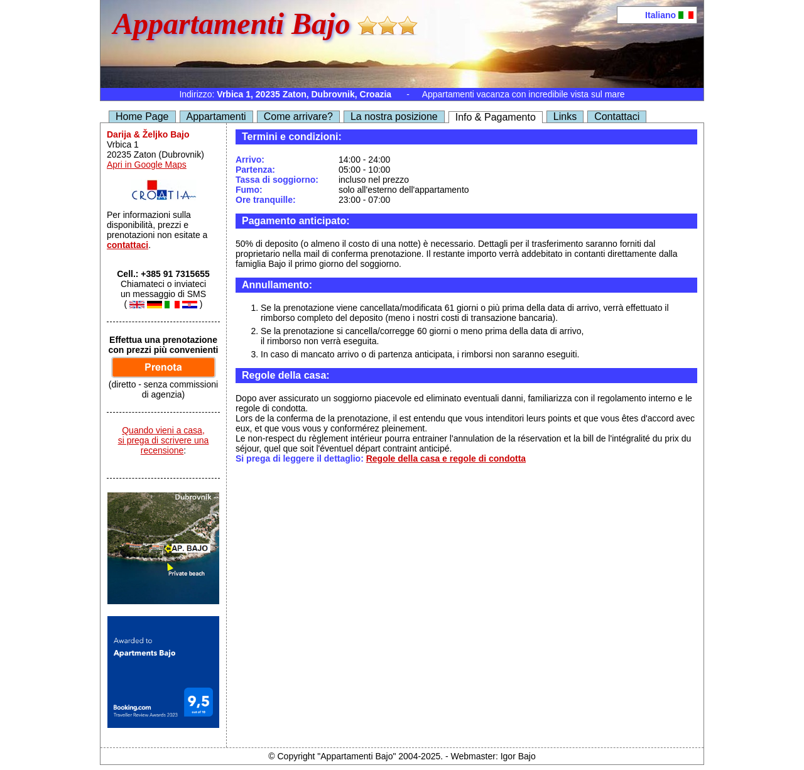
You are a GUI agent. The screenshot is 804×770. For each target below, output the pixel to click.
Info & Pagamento (495, 117)
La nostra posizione (394, 116)
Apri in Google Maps (147, 165)
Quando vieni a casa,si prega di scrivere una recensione (163, 440)
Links (565, 116)
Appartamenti (216, 116)
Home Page (142, 116)
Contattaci (616, 116)
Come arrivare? (298, 116)
